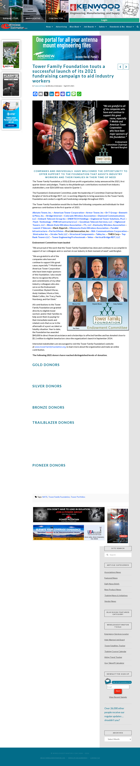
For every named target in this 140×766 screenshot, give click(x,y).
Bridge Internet (54, 215)
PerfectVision (56, 231)
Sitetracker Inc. (40, 234)
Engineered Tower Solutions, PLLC (108, 218)
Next (118, 691)
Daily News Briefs (111, 584)
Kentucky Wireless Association (109, 225)
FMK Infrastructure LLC (65, 221)
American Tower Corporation (69, 212)
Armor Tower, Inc (94, 212)
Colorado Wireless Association (80, 215)
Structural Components (82, 234)
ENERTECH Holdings (78, 218)
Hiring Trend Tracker (113, 657)
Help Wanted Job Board (114, 640)
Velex (90, 237)
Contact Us (95, 758)
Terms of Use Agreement (78, 758)
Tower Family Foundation (59, 497)
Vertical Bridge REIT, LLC (107, 237)
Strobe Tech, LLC (59, 234)
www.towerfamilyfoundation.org (50, 346)
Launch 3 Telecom (42, 228)
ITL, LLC (88, 225)
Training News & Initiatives (116, 595)
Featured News (39, 86)
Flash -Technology (42, 221)
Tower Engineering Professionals (68, 237)
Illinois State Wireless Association (64, 225)
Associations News (112, 572)
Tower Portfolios (78, 497)
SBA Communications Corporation (109, 231)
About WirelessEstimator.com (52, 758)
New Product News (112, 589)
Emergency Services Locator (116, 634)
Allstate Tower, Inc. (42, 212)
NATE (45, 497)
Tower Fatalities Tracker (114, 645)
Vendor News (110, 601)
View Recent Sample (118, 697)
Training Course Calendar (115, 651)
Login (104, 20)
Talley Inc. (101, 234)
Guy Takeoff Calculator (114, 663)
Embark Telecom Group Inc (52, 218)
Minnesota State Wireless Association (89, 228)
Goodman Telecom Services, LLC (96, 221)
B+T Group (111, 212)
